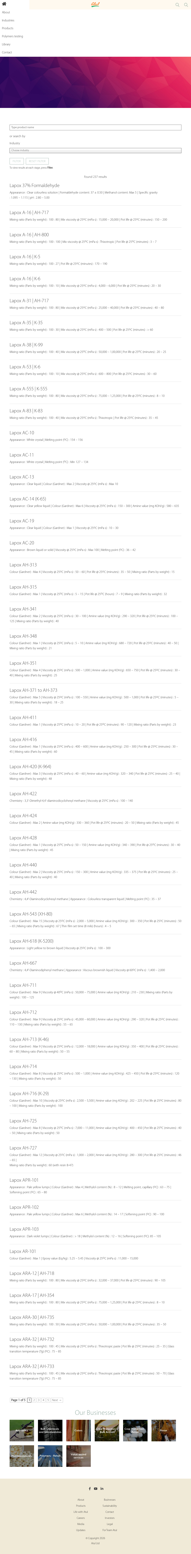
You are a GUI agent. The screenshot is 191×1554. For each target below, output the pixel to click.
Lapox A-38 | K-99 (26, 345)
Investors (109, 1518)
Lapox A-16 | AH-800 (29, 235)
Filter (17, 161)
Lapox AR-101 (23, 1251)
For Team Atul (110, 1530)
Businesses (109, 1499)
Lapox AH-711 (23, 985)
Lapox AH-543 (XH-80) (31, 914)
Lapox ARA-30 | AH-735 (32, 1317)
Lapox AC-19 (22, 521)
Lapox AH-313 (23, 565)
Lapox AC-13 (22, 477)
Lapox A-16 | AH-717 (29, 212)
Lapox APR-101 (24, 1180)
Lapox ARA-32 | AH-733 (32, 1366)
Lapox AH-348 (23, 636)
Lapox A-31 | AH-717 (29, 301)
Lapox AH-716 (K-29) (29, 1093)
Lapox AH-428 (23, 838)
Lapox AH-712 (23, 1012)
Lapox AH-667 (23, 963)
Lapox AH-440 (23, 865)
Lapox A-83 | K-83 (26, 411)
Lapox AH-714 (23, 1066)
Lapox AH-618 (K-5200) (32, 941)
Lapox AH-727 (23, 1148)
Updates (80, 1530)
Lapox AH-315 (23, 587)
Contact (109, 1512)
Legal (110, 1524)
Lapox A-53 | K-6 (25, 367)
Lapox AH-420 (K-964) (30, 766)
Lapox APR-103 (24, 1229)
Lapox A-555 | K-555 (28, 389)
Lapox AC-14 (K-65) (28, 499)
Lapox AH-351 (23, 663)
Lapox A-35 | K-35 (26, 322)
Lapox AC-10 (22, 433)
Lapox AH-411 (23, 717)
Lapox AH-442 (23, 892)
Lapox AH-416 (23, 739)
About (80, 1499)
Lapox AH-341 (23, 609)
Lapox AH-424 (23, 816)
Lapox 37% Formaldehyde (34, 185)
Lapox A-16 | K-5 (25, 257)
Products (81, 1506)
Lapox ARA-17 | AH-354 (32, 1295)
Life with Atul (81, 1512)
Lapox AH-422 (23, 794)
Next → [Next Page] (57, 1400)
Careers (81, 1518)
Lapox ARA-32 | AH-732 (32, 1339)
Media (80, 1524)
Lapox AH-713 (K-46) (29, 1039)
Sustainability (110, 1506)
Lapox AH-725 (23, 1121)
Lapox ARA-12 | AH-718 (32, 1273)
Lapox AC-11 (22, 455)
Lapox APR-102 (24, 1207)
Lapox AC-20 (22, 543)
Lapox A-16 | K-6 (25, 279)
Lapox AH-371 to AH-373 (33, 690)
